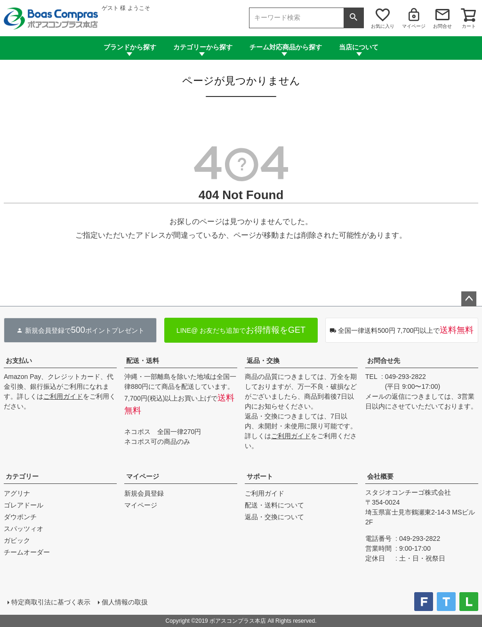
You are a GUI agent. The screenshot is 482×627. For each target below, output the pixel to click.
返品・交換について (274, 517)
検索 (353, 18)
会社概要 (380, 476)
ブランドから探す (130, 47)
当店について (358, 47)
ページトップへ (468, 298)
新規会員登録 (144, 493)
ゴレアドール (23, 505)
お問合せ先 (383, 360)
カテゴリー (22, 476)
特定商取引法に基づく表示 (50, 602)
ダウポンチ (20, 517)
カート (469, 26)
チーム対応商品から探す (285, 47)
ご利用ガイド (63, 396)
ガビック (17, 540)
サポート (260, 476)
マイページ (414, 26)
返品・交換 (263, 360)
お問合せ (442, 26)
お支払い (19, 360)
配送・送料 (142, 360)
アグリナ (17, 493)
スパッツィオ (23, 528)
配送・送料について (274, 505)
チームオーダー (27, 552)
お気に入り (382, 26)
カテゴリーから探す (203, 47)
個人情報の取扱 (125, 602)
